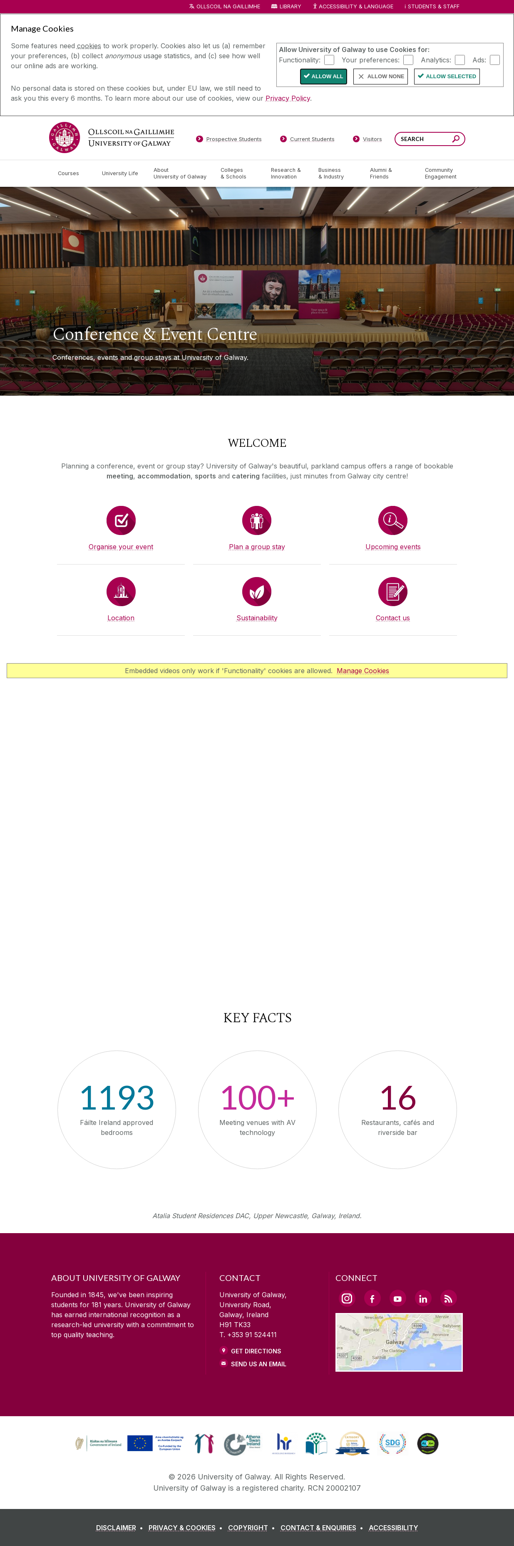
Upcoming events (393, 547)
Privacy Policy (288, 98)
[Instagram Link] (347, 1298)
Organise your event (121, 547)
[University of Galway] (111, 137)
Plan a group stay (257, 547)
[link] (128, 1443)
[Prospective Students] (229, 141)
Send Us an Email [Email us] (258, 1364)
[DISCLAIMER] (121, 1528)
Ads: (479, 59)
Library (290, 6)
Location (120, 618)
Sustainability (257, 618)
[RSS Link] (448, 1298)
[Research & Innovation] (288, 173)
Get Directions (256, 1351)
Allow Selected (451, 76)
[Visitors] (367, 141)
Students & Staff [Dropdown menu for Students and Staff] (433, 6)
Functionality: (299, 59)
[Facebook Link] (372, 1298)
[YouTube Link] (398, 1298)
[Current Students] (307, 141)
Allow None (386, 76)
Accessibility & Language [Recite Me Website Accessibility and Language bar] (353, 6)
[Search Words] (430, 139)
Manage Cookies (363, 670)
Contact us (393, 618)
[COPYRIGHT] (253, 1528)
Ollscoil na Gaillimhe (228, 6)
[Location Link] (399, 1367)
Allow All (327, 76)
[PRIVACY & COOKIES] (187, 1528)
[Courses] (73, 173)
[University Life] (121, 173)
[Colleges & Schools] (239, 173)
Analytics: (436, 59)
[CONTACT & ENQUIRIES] (324, 1528)
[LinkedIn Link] (423, 1298)
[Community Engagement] (440, 173)
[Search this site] (456, 140)
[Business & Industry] (337, 173)
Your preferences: (371, 59)
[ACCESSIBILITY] (393, 1528)
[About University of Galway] (180, 173)
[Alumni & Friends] (390, 173)
